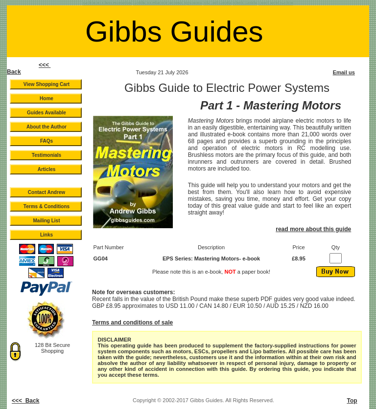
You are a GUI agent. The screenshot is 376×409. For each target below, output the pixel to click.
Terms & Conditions (47, 206)
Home (46, 98)
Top (352, 400)
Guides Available (46, 112)
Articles (47, 169)
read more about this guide (313, 229)
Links (46, 234)
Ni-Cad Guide (217, 2)
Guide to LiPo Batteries (107, 2)
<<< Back (25, 400)
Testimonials (46, 155)
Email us (344, 72)
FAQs (46, 141)
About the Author (46, 126)
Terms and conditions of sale (132, 322)
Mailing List (46, 220)
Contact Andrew (46, 192)
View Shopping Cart (47, 84)
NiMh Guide (245, 2)
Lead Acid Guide (275, 2)
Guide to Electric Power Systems (167, 2)
